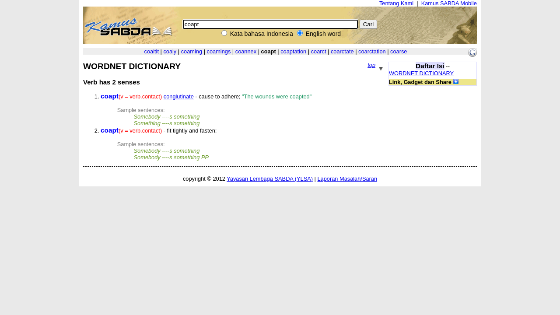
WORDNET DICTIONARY (421, 73)
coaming (191, 51)
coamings (219, 51)
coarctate (342, 51)
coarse (398, 51)
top (371, 65)
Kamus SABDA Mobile (449, 3)
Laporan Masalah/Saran (347, 178)
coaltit (151, 51)
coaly (169, 51)
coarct (318, 51)
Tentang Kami (396, 3)
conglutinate (179, 96)
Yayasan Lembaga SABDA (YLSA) (270, 178)
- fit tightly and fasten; (159, 130)
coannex (245, 51)
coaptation (293, 51)
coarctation (372, 51)
